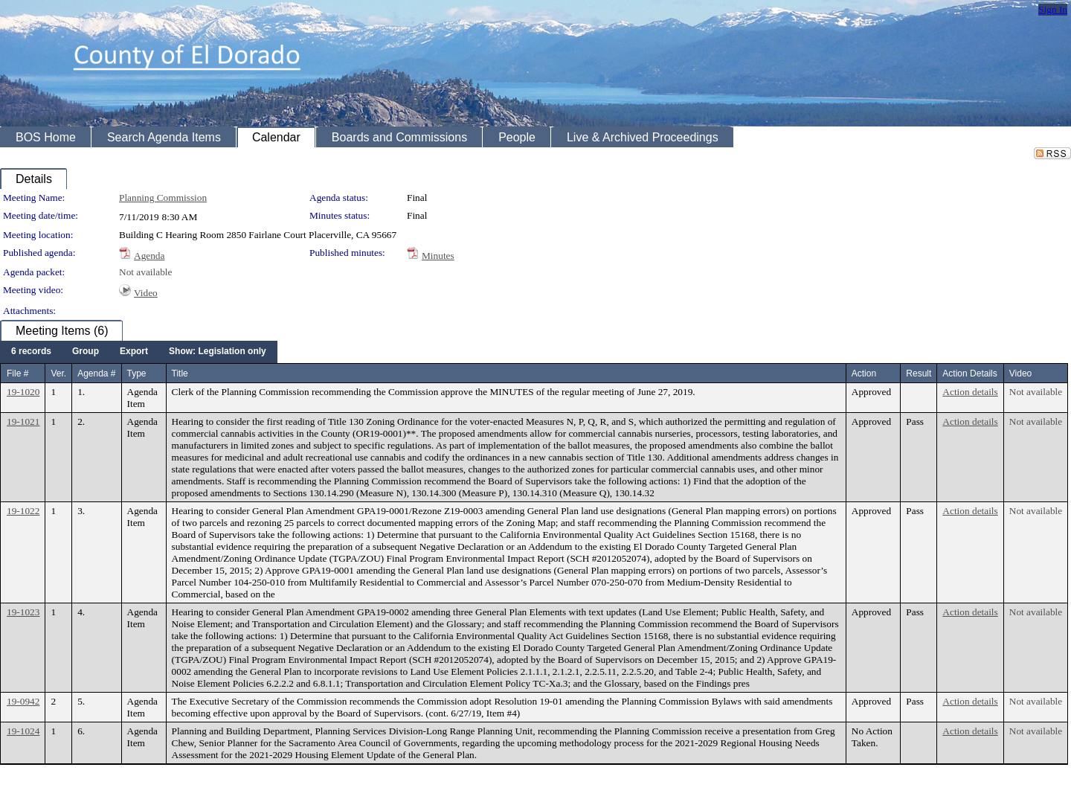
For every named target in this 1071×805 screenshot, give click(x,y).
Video (146, 292)
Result (918, 373)
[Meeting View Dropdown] (217, 352)
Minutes (438, 255)
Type (137, 373)
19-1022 (23, 510)
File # (17, 373)
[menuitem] (31, 351)
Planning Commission (163, 197)
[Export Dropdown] (134, 352)
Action (864, 373)
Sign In (1052, 9)
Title (180, 373)
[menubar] (138, 352)
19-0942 (23, 701)
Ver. (58, 373)
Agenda (149, 255)
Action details (969, 391)
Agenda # (96, 373)
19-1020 (23, 391)
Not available (145, 272)
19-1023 (23, 612)
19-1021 (23, 421)
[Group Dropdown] (85, 352)
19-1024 (23, 731)
